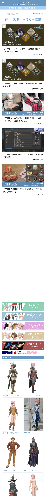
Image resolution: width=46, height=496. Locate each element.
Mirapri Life (23, 2)
